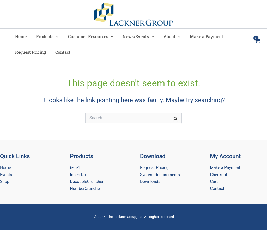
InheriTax (78, 174)
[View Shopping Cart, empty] (257, 44)
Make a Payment (200, 36)
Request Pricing (30, 52)
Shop (4, 181)
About (167, 36)
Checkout (219, 174)
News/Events (134, 36)
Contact (61, 52)
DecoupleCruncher (87, 181)
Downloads (150, 181)
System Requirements (160, 174)
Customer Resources (88, 36)
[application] (54, 36)
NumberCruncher (86, 188)
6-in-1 (75, 167)
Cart (214, 181)
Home (20, 36)
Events (6, 174)
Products (45, 36)
